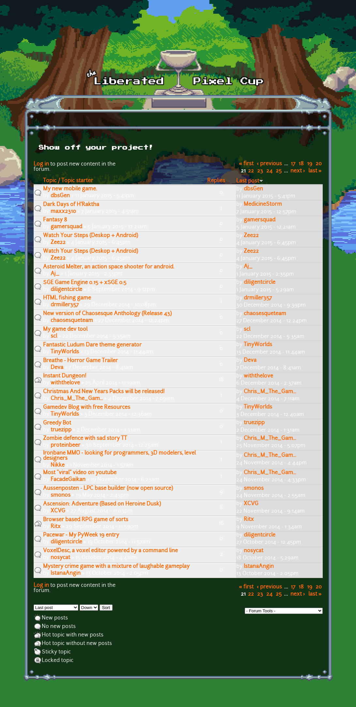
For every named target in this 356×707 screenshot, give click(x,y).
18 (301, 164)
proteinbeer (65, 445)
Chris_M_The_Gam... (77, 398)
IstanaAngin (66, 573)
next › (297, 171)
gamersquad (66, 227)
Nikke (58, 465)
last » (315, 171)
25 (279, 171)
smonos (60, 495)
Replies (216, 181)
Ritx (56, 526)
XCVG (58, 511)
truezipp (61, 430)
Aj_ (55, 274)
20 (319, 164)
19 (309, 164)
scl (54, 336)
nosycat (60, 557)
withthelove (65, 383)
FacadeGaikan (68, 479)
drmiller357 (65, 305)
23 (260, 171)
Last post (249, 181)
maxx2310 (63, 211)
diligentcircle (66, 289)
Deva (57, 367)
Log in (41, 164)
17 (293, 164)
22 (251, 171)
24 (269, 171)
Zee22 (58, 242)
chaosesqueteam (72, 320)
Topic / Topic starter (68, 181)
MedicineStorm (263, 204)
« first (246, 164)
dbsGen (60, 196)
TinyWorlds (65, 352)
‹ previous (269, 164)
